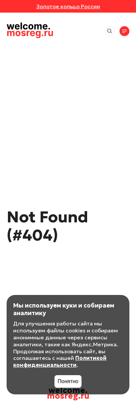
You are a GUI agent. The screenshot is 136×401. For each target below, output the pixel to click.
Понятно (68, 381)
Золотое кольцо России (68, 6)
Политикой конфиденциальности (60, 361)
